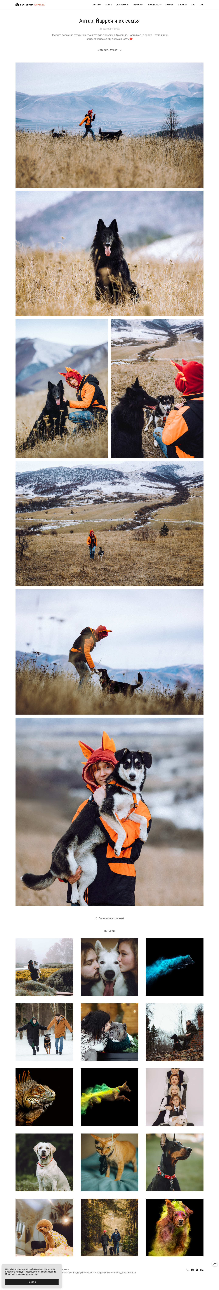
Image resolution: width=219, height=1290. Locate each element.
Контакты (182, 4)
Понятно (32, 1282)
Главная (97, 4)
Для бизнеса (122, 4)
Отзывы (169, 4)
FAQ (201, 4)
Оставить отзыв (107, 49)
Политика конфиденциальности (21, 1274)
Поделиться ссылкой (111, 918)
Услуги (108, 4)
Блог (193, 4)
